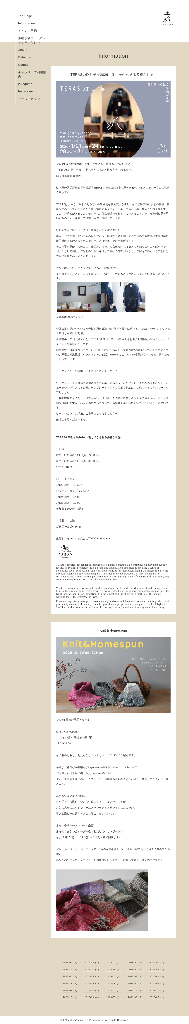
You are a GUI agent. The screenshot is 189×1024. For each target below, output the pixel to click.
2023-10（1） (70, 997)
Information (26, 23)
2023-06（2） (136, 997)
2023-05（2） (157, 997)
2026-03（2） (114, 962)
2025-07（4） (157, 969)
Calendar (25, 57)
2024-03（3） (70, 990)
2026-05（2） (70, 962)
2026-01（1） (157, 962)
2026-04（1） (92, 962)
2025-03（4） (114, 976)
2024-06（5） (114, 983)
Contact (24, 64)
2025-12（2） (70, 969)
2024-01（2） (114, 990)
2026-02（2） (136, 962)
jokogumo (25, 84)
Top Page (25, 16)
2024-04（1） (157, 983)
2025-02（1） (136, 976)
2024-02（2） (92, 990)
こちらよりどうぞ (107, 370)
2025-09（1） (136, 969)
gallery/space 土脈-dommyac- (86, 1020)
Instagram (25, 91)
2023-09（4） (92, 997)
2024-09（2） (92, 983)
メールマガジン (29, 98)
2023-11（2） (157, 990)
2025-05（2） (92, 976)
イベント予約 (27, 30)
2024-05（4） (136, 983)
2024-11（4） (70, 983)
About (22, 50)
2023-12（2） (136, 990)
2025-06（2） (70, 976)
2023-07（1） (114, 997)
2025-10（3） (114, 969)
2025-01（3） (157, 976)
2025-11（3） (92, 969)
